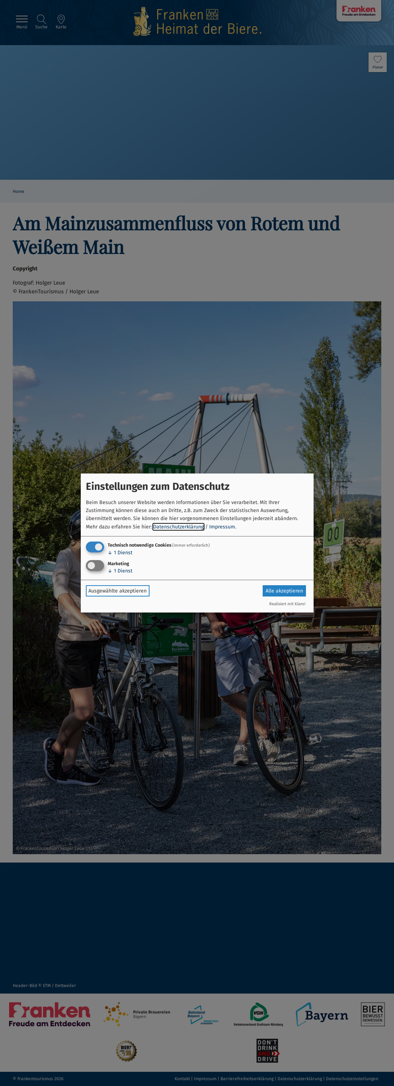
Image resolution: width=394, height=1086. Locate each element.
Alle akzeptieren (284, 591)
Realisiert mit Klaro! (287, 604)
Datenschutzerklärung (178, 527)
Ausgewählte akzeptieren (117, 591)
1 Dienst (120, 553)
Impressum (222, 527)
